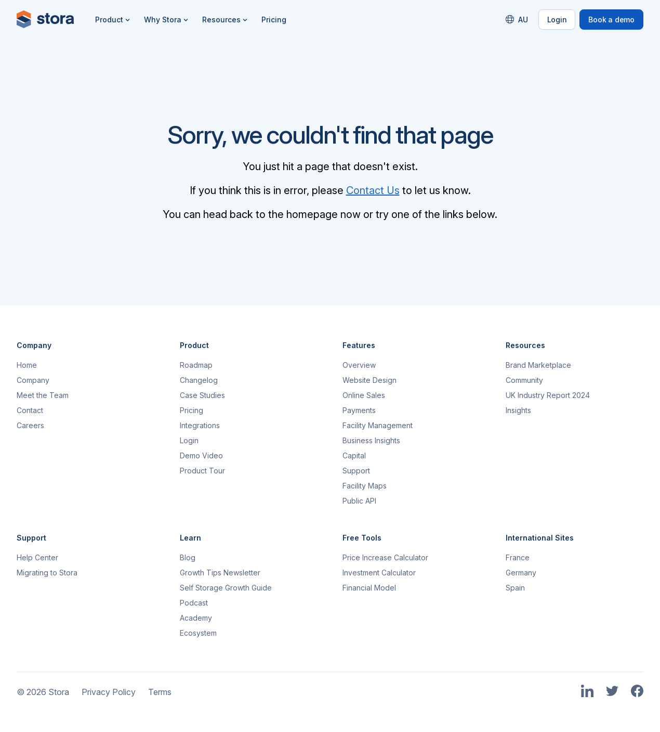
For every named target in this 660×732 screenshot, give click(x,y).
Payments (359, 410)
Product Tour (202, 470)
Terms (159, 692)
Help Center (37, 557)
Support (356, 470)
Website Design (369, 380)
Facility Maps (364, 485)
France (518, 557)
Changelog (199, 380)
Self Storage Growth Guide (226, 587)
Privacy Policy (109, 692)
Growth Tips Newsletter (220, 572)
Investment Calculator (379, 572)
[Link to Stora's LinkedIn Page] (587, 692)
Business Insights (371, 440)
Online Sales (363, 395)
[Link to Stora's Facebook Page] (637, 692)
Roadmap (196, 365)
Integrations (200, 425)
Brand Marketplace (538, 365)
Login (557, 19)
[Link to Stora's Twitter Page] (612, 692)
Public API (359, 500)
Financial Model (369, 587)
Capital (354, 455)
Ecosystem (198, 632)
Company (33, 380)
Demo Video (201, 455)
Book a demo (611, 19)
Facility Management (377, 425)
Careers (30, 425)
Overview (359, 365)
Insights (518, 410)
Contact (30, 410)
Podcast (194, 602)
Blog (187, 557)
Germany (521, 572)
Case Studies (202, 395)
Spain (515, 587)
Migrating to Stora (47, 572)
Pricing (273, 19)
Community (524, 380)
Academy (196, 617)
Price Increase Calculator (385, 557)
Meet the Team (43, 395)
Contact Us (373, 190)
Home (27, 365)
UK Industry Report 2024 (548, 395)
